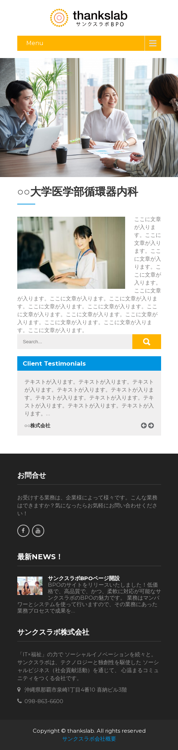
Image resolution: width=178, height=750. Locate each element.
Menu (35, 43)
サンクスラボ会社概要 (89, 738)
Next (153, 434)
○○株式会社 (37, 425)
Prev (146, 434)
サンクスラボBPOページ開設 (84, 578)
